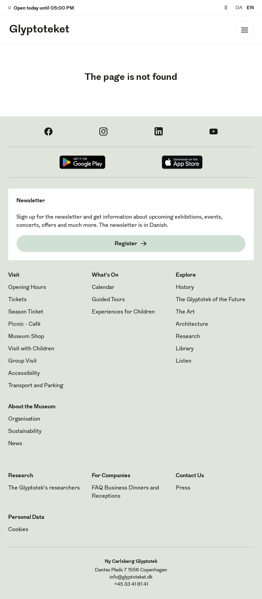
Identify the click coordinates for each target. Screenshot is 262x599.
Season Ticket (25, 312)
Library (185, 349)
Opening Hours (27, 287)
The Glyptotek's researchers (44, 488)
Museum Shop (26, 336)
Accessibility (24, 373)
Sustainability (25, 431)
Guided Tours (108, 300)
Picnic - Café (24, 324)
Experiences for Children (123, 312)
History (185, 287)
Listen (183, 361)
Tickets (17, 300)
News (15, 444)
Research (188, 336)
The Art (185, 312)
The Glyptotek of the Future (210, 300)
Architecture (192, 324)
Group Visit (22, 361)
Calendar (103, 287)
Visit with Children (31, 349)
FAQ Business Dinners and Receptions (125, 492)
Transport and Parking (35, 386)
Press (183, 488)
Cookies (18, 529)
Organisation (24, 419)
